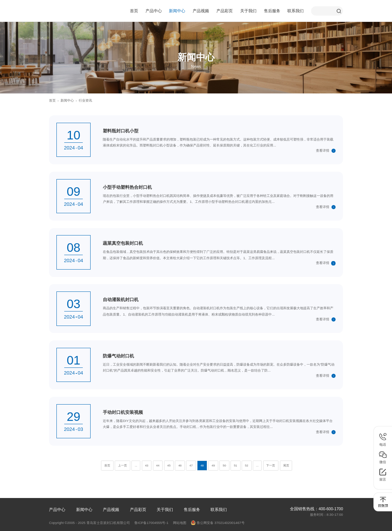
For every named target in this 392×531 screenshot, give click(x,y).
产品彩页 (224, 11)
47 (191, 465)
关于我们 (248, 11)
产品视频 (201, 11)
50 (224, 465)
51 (235, 465)
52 (246, 465)
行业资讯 (85, 100)
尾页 (286, 465)
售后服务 (272, 11)
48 (202, 465)
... (136, 465)
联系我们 (295, 11)
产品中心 (154, 11)
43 (146, 465)
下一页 (270, 465)
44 (158, 465)
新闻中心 (177, 11)
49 (213, 465)
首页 (134, 11)
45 (168, 465)
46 (180, 465)
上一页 (122, 465)
